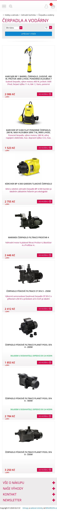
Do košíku (43, 94)
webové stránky (36, 508)
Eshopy (26, 508)
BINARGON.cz (51, 508)
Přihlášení (46, 6)
